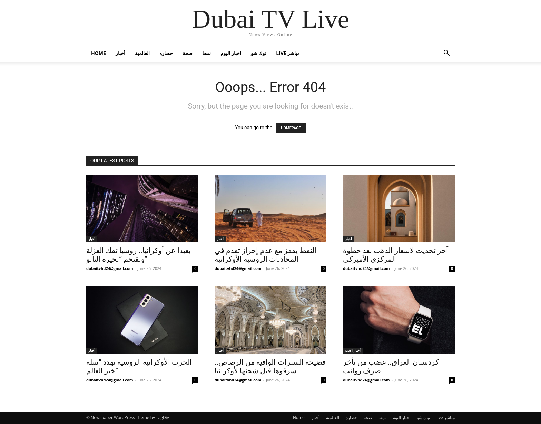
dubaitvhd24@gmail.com (109, 268)
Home (98, 53)
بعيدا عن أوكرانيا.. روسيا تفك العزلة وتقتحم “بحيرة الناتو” (138, 254)
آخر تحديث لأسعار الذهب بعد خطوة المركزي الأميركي (395, 254)
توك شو (259, 53)
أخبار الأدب (353, 350)
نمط (206, 53)
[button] (446, 53)
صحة (188, 53)
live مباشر (288, 53)
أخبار (120, 53)
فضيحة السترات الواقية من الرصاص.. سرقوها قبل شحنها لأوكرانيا (270, 366)
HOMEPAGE (291, 128)
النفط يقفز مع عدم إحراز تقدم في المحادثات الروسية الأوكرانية (265, 254)
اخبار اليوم (230, 53)
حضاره (166, 53)
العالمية (142, 53)
